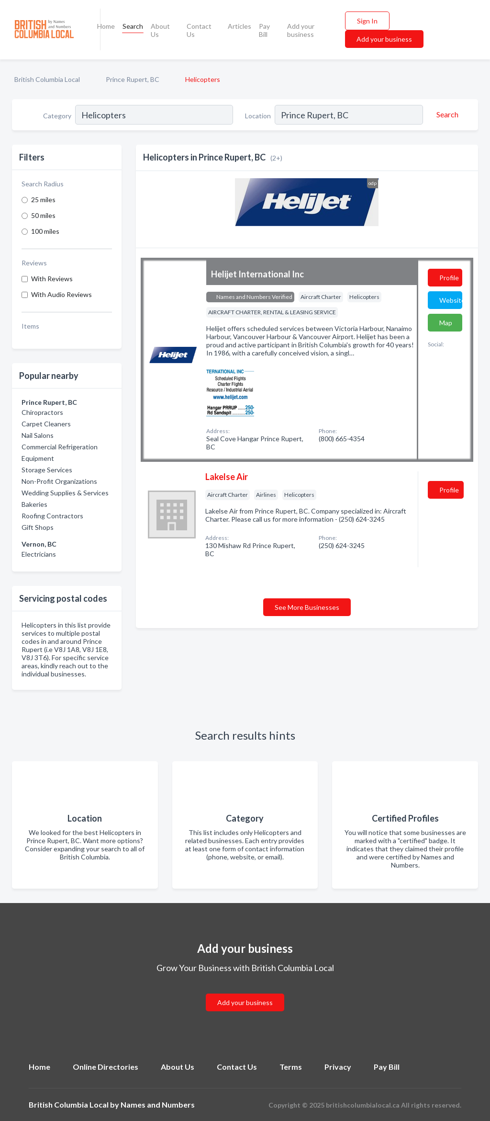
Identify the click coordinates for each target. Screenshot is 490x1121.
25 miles (43, 199)
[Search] (446, 114)
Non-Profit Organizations (59, 481)
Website (450, 300)
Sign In (367, 21)
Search (132, 26)
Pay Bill (264, 30)
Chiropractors (42, 412)
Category (57, 116)
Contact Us (199, 30)
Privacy (337, 1066)
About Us (160, 30)
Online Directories (105, 1066)
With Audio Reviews (61, 294)
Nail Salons (38, 435)
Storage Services (47, 470)
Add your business (300, 30)
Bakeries (34, 504)
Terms (290, 1066)
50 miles (43, 215)
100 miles (45, 231)
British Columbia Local (47, 79)
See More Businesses (307, 607)
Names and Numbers (158, 1104)
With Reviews (52, 279)
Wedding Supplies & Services (65, 493)
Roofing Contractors (52, 516)
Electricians (39, 554)
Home (106, 26)
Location (258, 116)
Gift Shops (38, 527)
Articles (239, 26)
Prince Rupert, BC (132, 79)
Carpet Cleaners (46, 424)
